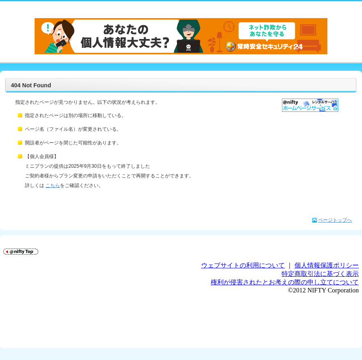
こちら (52, 185)
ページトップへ (335, 220)
